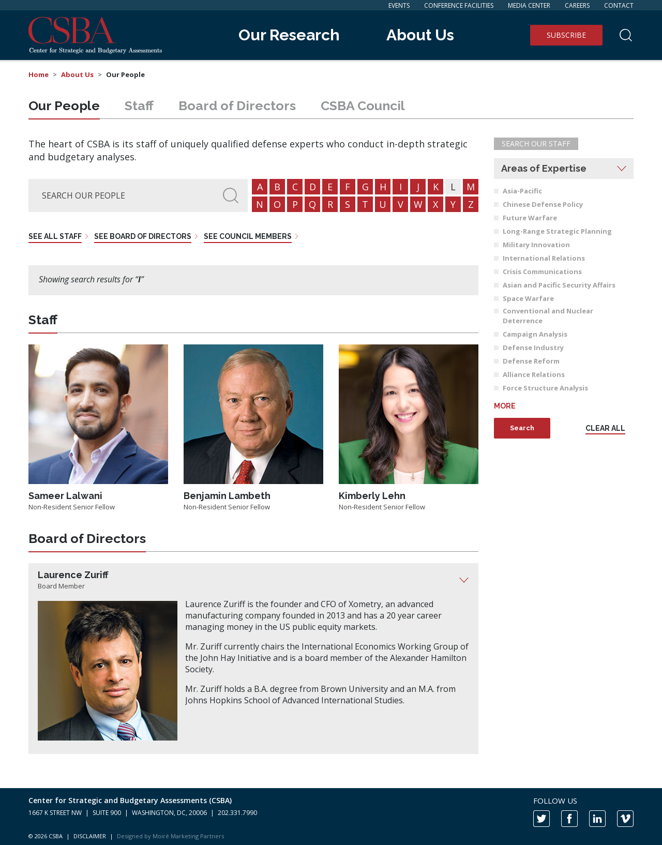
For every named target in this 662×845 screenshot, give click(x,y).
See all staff (55, 236)
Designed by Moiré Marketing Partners (170, 836)
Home (38, 74)
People (64, 105)
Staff (139, 105)
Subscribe (566, 35)
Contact (619, 5)
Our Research (289, 35)
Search (522, 428)
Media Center (529, 5)
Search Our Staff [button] (536, 143)
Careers (577, 5)
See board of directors (142, 236)
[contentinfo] (331, 816)
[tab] (253, 580)
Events (399, 5)
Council (363, 105)
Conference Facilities (458, 5)
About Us (420, 35)
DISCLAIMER (89, 836)
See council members (248, 236)
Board (237, 105)
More (505, 406)
